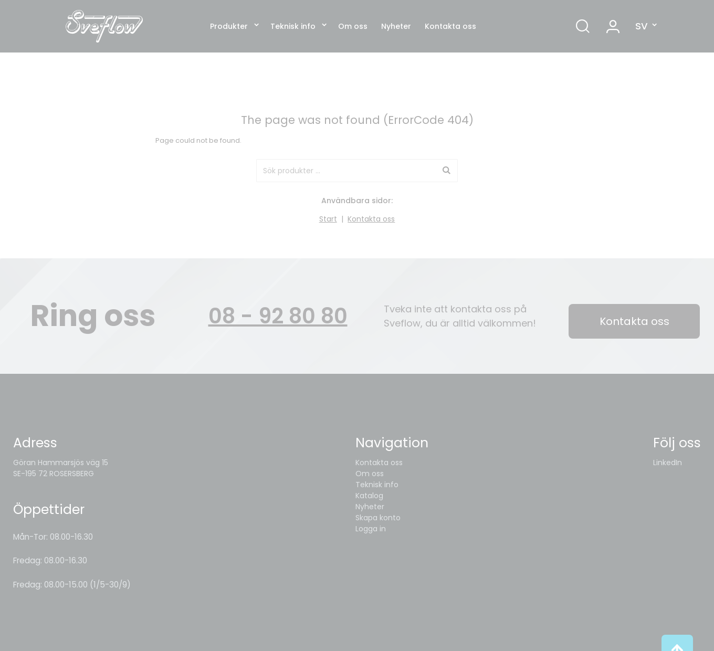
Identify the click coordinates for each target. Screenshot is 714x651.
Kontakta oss (450, 26)
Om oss (353, 26)
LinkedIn (667, 462)
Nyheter (396, 26)
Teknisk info (293, 26)
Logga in (370, 528)
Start (328, 219)
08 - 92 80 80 (278, 316)
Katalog (369, 495)
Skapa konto (378, 517)
